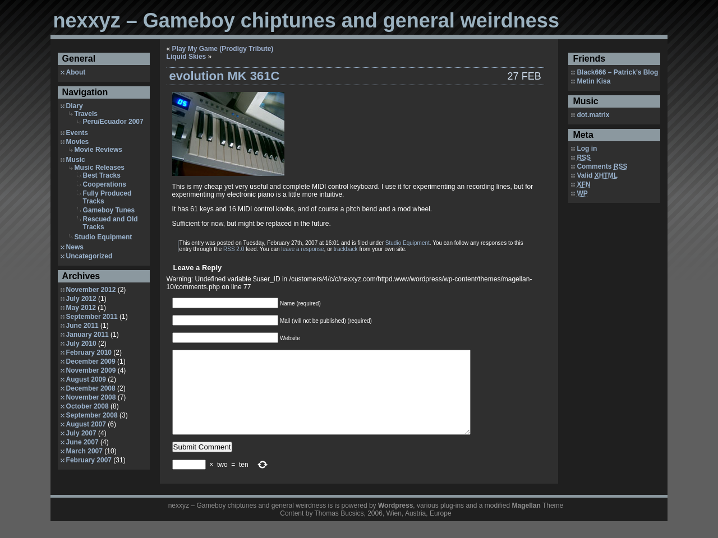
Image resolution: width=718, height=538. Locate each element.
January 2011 (87, 334)
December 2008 (91, 388)
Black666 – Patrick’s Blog (617, 72)
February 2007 (89, 460)
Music (75, 160)
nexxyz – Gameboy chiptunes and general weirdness (306, 20)
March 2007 (84, 451)
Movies (77, 142)
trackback (346, 249)
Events (77, 133)
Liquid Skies (186, 57)
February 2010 (89, 352)
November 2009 (91, 370)
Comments (602, 166)
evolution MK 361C (224, 76)
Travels (86, 114)
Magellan (526, 522)
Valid (597, 175)
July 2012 (81, 299)
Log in (587, 148)
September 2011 (92, 317)
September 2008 (92, 415)
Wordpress (395, 522)
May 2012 (81, 308)
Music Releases (100, 167)
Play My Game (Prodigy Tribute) (223, 49)
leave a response (302, 249)
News (75, 247)
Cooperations (104, 184)
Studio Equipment (103, 237)
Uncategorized (89, 256)
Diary (74, 106)
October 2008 (87, 406)
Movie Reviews (98, 150)
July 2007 (81, 433)
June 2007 (82, 442)
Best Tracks (102, 175)
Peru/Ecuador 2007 (113, 122)
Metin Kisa (593, 81)
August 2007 (86, 424)
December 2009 (91, 361)
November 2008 (91, 397)
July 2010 (81, 343)
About (76, 72)
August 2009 (86, 379)
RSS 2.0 (233, 249)
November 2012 (91, 290)
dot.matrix (593, 115)
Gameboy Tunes (109, 210)
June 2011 (82, 326)
